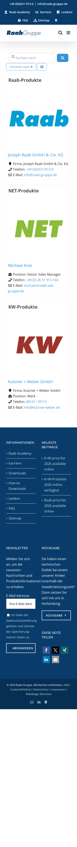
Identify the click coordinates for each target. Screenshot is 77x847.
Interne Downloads (17, 486)
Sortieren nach (21, 67)
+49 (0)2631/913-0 (39, 169)
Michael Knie (20, 265)
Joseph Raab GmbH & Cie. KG (35, 155)
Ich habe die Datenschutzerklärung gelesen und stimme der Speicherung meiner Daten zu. (21, 626)
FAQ (12, 508)
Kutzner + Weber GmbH (30, 381)
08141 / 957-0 (36, 401)
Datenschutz (40, 689)
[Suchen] (62, 58)
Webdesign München (39, 694)
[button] (46, 650)
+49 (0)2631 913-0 (21, 4)
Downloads (17, 473)
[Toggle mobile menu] (69, 32)
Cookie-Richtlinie (20, 689)
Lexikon (14, 498)
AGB (66, 685)
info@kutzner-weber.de (42, 407)
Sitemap (15, 518)
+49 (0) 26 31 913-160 (42, 280)
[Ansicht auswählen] (42, 67)
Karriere (15, 463)
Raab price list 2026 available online (55, 506)
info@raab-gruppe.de (53, 4)
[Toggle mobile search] (60, 32)
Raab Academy (20, 453)
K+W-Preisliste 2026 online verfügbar (55, 485)
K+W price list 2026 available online (55, 463)
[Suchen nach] (32, 58)
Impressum (58, 689)
